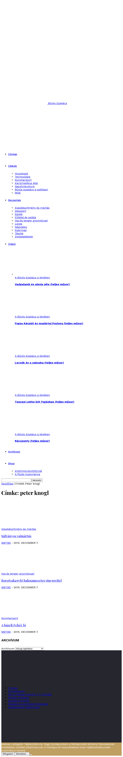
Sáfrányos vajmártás (16, 536)
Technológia (22, 176)
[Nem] (30, 754)
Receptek (14, 200)
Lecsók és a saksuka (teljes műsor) (39, 362)
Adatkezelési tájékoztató (24, 707)
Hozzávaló (21, 173)
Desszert (20, 211)
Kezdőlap (7, 483)
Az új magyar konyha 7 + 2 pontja (30, 694)
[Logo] (32, 123)
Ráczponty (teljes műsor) (32, 440)
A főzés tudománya (27, 474)
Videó (12, 244)
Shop (11, 463)
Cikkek (12, 166)
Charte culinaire (18, 697)
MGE (18, 192)
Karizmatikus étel (26, 183)
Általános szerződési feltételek (28, 704)
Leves (18, 223)
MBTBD (6, 542)
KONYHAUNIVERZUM (28, 471)
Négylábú (21, 227)
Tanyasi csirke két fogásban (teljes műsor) (44, 401)
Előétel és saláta (25, 217)
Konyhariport (23, 180)
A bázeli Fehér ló (13, 625)
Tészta (19, 233)
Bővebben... (22, 754)
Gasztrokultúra (25, 186)
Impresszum (16, 691)
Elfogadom (8, 754)
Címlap (12, 154)
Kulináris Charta (18, 700)
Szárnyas (21, 230)
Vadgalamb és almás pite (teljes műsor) (42, 284)
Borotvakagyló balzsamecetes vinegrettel (31, 580)
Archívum (14, 451)
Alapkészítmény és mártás (32, 207)
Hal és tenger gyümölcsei (31, 220)
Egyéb (19, 214)
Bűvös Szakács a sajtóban (31, 189)
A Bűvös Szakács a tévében (32, 277)
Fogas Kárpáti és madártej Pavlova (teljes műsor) (49, 323)
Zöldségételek (24, 236)
